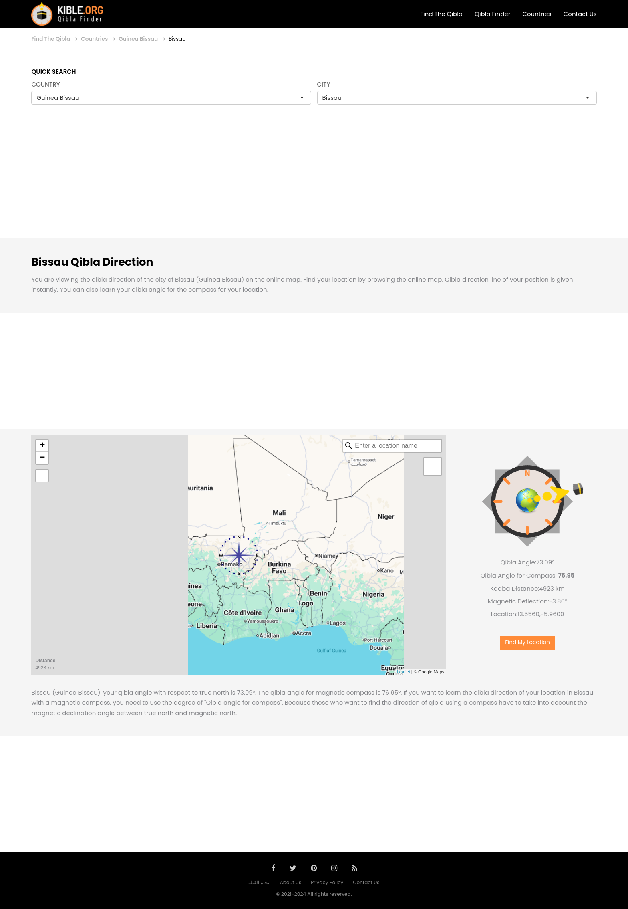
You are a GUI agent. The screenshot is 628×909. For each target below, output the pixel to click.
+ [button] (42, 446)
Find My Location (527, 642)
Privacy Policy (327, 882)
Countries (536, 14)
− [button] (42, 458)
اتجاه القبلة (259, 882)
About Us (291, 882)
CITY (323, 84)
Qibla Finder (492, 14)
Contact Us (580, 14)
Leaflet (403, 671)
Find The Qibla (442, 14)
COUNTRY (45, 84)
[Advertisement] (314, 179)
